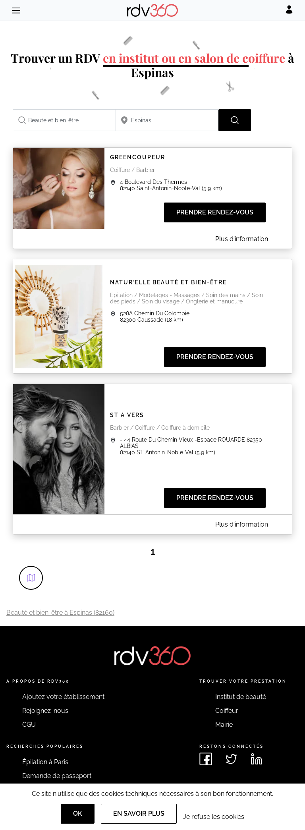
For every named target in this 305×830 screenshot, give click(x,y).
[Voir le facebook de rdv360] (205, 759)
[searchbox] (64, 120)
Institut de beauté (240, 697)
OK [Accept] (77, 813)
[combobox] (64, 120)
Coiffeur (226, 710)
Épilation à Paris (45, 762)
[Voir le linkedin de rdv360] (256, 759)
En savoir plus (138, 813)
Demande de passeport (56, 776)
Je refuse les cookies (213, 816)
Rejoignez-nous (45, 710)
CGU (29, 724)
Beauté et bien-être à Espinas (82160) (60, 612)
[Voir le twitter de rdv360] (231, 759)
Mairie (224, 724)
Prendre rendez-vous (214, 212)
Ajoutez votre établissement (63, 697)
